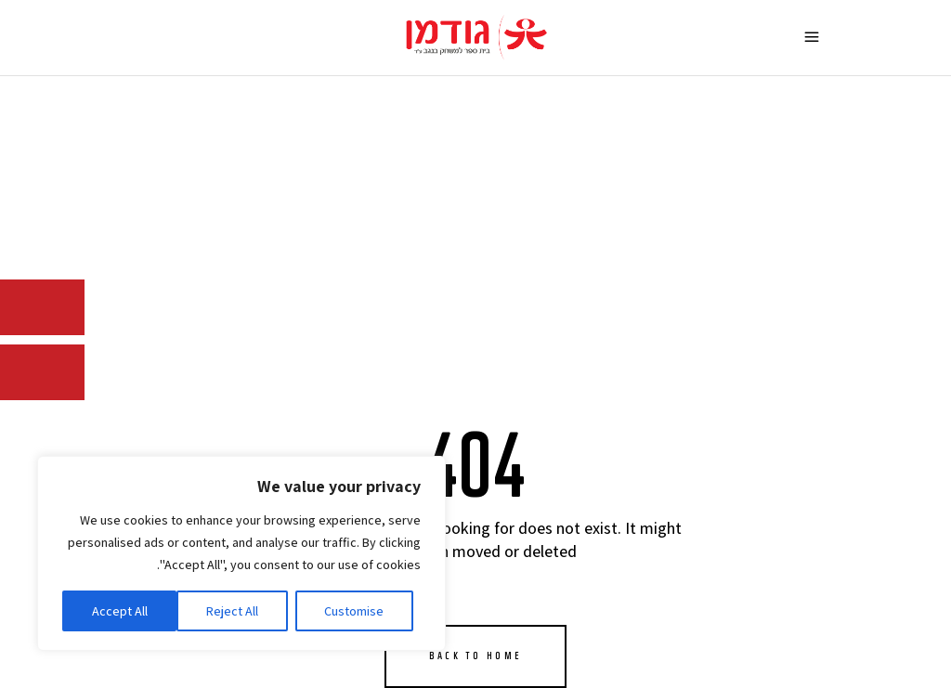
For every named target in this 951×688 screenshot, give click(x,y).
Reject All (232, 611)
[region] (241, 553)
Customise (354, 611)
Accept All (120, 611)
